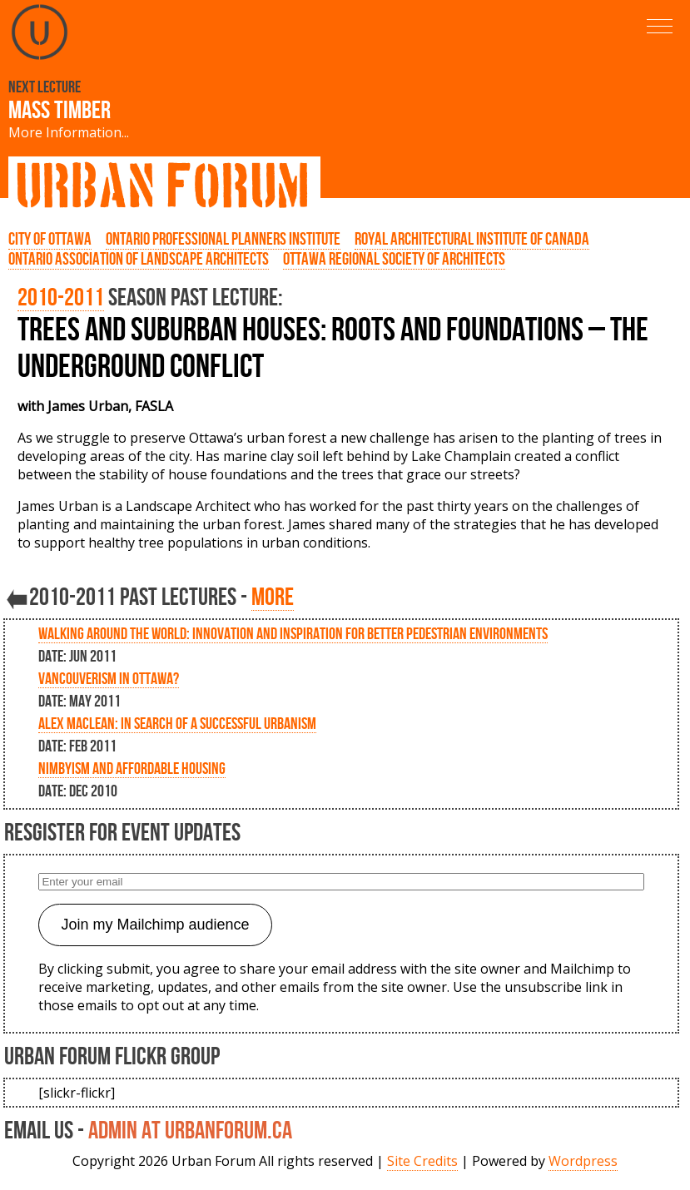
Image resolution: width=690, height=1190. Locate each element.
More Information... (68, 132)
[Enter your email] (340, 881)
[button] (660, 26)
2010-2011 (60, 296)
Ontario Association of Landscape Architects (138, 259)
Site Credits (422, 1161)
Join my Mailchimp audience (155, 924)
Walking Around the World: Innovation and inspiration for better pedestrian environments (293, 633)
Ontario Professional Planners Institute (223, 239)
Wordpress (583, 1161)
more (272, 596)
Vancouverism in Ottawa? (108, 678)
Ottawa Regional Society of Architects (394, 259)
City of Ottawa (50, 239)
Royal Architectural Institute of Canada (472, 239)
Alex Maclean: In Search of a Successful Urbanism (177, 723)
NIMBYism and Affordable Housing (132, 768)
